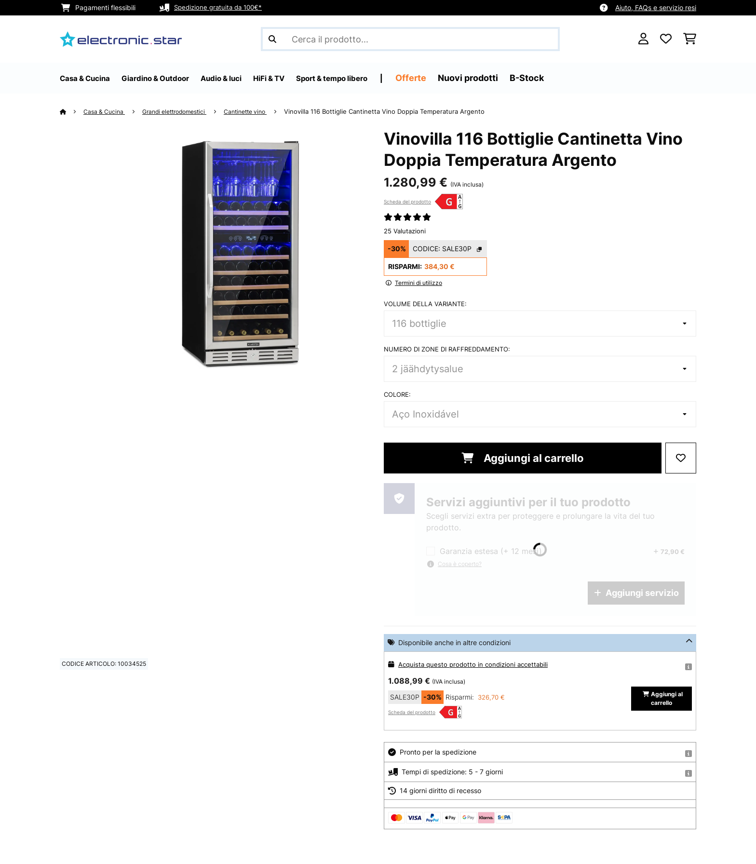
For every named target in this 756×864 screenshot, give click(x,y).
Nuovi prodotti (521, 78)
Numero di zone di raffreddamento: (447, 349)
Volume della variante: (425, 304)
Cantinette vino (260, 111)
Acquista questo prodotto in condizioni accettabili (476, 664)
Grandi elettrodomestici (182, 111)
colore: (397, 394)
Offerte (464, 78)
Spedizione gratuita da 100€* (221, 7)
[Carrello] (689, 39)
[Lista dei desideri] (666, 39)
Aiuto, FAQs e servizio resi (655, 7)
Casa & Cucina (106, 111)
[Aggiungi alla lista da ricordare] (680, 458)
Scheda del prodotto (407, 201)
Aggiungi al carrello (522, 458)
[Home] (72, 111)
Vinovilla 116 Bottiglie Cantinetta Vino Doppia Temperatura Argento (402, 111)
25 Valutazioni (405, 231)
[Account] (643, 39)
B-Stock (580, 78)
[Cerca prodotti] (410, 39)
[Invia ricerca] (272, 39)
